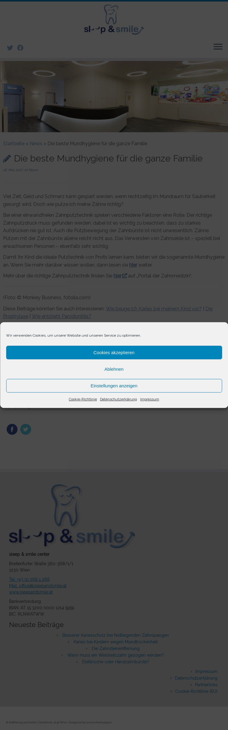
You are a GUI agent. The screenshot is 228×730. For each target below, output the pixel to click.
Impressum (149, 399)
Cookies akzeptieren (114, 352)
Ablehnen (114, 369)
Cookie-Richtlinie (83, 399)
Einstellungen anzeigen (114, 385)
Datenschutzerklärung (118, 399)
